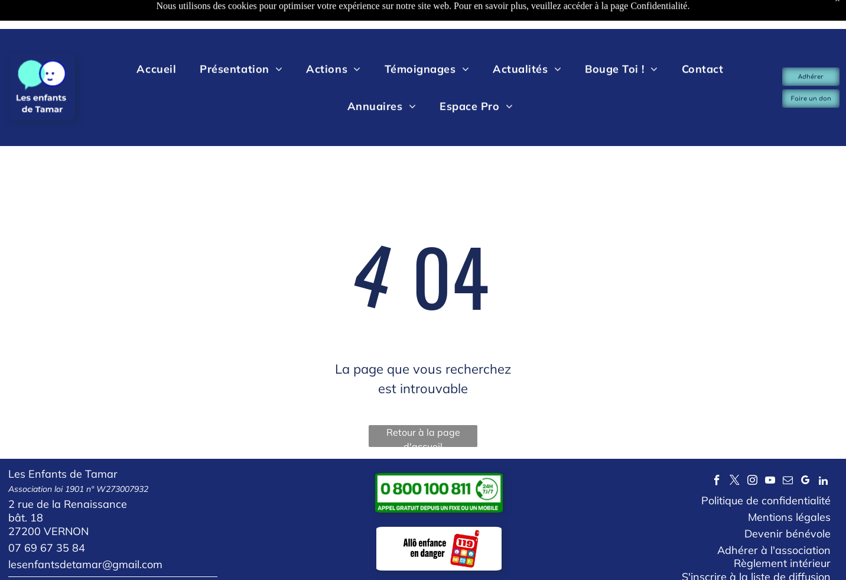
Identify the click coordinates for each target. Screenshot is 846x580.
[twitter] (734, 452)
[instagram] (752, 452)
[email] (787, 452)
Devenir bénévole (787, 504)
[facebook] (717, 452)
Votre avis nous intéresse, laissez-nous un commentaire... (133, 559)
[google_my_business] (805, 452)
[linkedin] (823, 452)
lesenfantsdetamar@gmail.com (85, 535)
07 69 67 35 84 (46, 518)
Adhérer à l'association (774, 520)
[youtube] (770, 452)
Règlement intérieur (782, 533)
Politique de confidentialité (766, 471)
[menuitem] (156, 40)
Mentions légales (789, 487)
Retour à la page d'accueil (423, 407)
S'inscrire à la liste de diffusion (756, 547)
